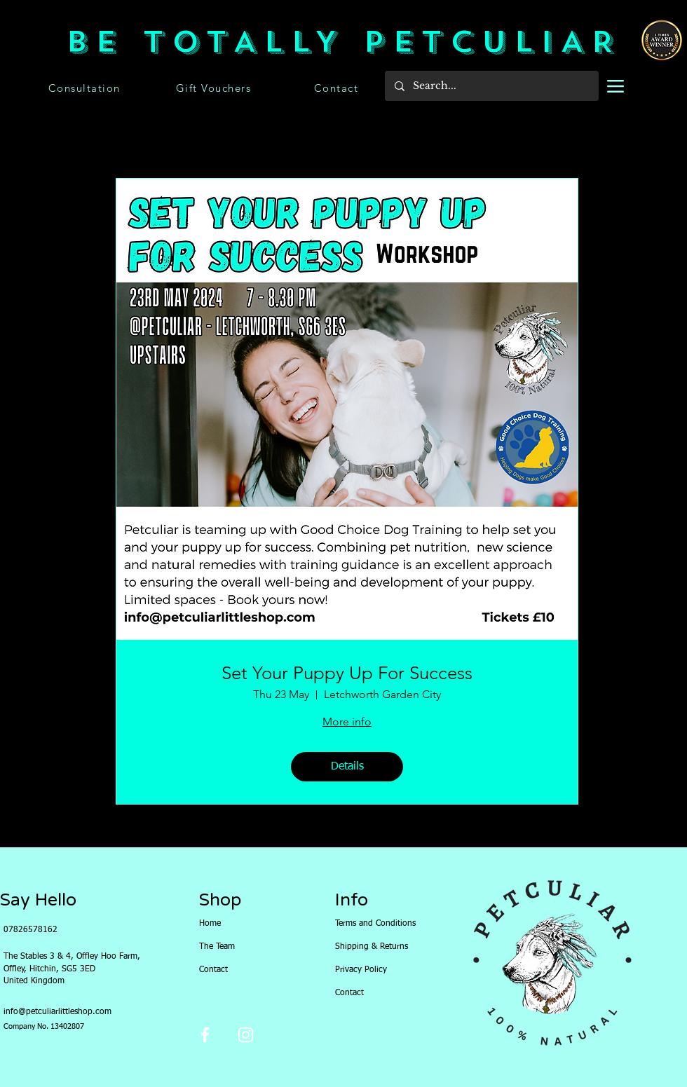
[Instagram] (246, 1035)
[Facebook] (205, 1035)
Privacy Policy (361, 970)
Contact (213, 970)
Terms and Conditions (365, 923)
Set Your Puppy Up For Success (347, 673)
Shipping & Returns (365, 947)
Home (210, 923)
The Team (217, 947)
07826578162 (30, 930)
